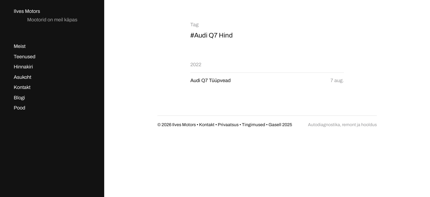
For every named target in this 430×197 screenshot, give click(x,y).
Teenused (24, 56)
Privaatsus (228, 124)
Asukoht (22, 77)
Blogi (19, 97)
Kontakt (22, 87)
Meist (20, 46)
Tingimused (253, 124)
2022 (195, 64)
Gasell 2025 (280, 124)
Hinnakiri (23, 66)
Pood (19, 108)
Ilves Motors (27, 11)
